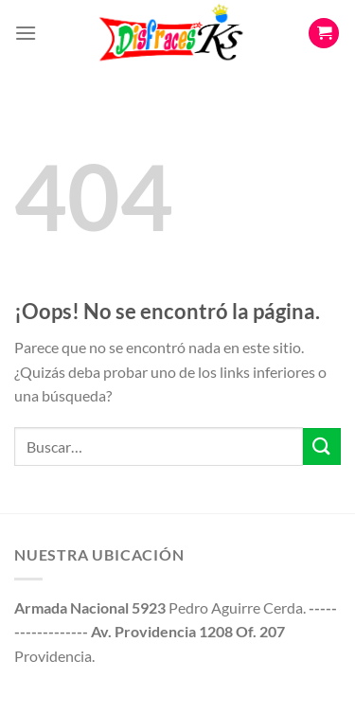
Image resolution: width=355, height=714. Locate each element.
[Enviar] (322, 446)
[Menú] (25, 32)
